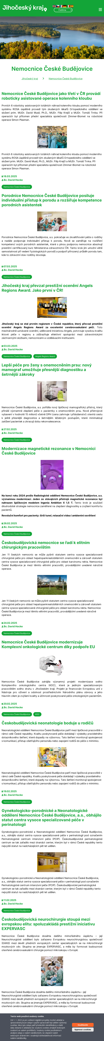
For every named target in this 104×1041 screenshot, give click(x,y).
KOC (37, 714)
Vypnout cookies (82, 1029)
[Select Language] (63, 10)
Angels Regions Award (45, 356)
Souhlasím (83, 1025)
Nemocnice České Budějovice (65, 78)
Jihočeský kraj (30, 78)
